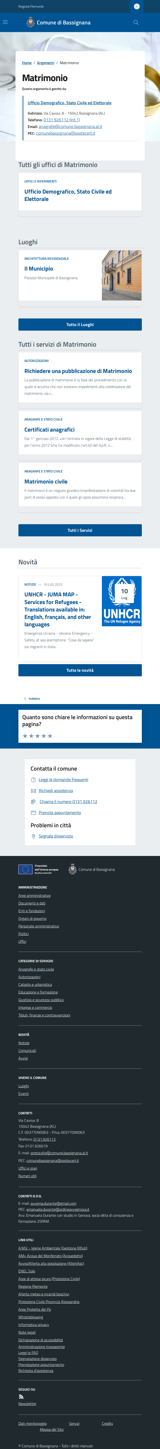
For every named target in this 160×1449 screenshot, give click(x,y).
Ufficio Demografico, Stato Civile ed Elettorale (69, 103)
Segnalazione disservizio (37, 1358)
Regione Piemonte (31, 6)
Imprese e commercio (35, 1007)
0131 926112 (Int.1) (62, 120)
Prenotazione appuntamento (41, 1364)
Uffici (22, 941)
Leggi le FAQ (28, 1352)
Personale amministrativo (38, 926)
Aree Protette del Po (34, 1309)
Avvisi (23, 1058)
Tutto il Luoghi (80, 324)
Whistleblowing (30, 1317)
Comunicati (27, 1050)
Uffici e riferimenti (40, 181)
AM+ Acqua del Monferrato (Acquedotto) (50, 1256)
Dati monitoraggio (32, 1423)
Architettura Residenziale (46, 258)
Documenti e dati (31, 903)
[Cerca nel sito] (134, 22)
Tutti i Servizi (80, 530)
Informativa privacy (33, 1324)
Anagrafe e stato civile (43, 419)
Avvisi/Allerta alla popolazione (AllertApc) (51, 1263)
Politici (23, 934)
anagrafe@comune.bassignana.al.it (70, 126)
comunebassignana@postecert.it (65, 133)
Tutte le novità (80, 670)
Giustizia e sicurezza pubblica (41, 1000)
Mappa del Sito (52, 1429)
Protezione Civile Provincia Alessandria (48, 1302)
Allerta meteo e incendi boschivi (43, 1294)
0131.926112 (44, 1139)
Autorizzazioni (36, 360)
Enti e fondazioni (31, 911)
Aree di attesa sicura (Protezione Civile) (49, 1279)
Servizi (74, 1423)
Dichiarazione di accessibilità (40, 1340)
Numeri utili (27, 1176)
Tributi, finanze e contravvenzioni (44, 1015)
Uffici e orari (27, 1168)
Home (27, 63)
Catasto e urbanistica (35, 984)
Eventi (23, 1093)
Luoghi (23, 1086)
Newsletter (27, 1403)
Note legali (27, 1332)
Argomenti (45, 63)
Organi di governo (32, 918)
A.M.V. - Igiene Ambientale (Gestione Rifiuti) (52, 1248)
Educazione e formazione (38, 992)
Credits (107, 1423)
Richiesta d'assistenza (35, 1370)
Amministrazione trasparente (41, 1346)
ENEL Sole (26, 1271)
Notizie (30, 584)
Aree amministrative (34, 895)
